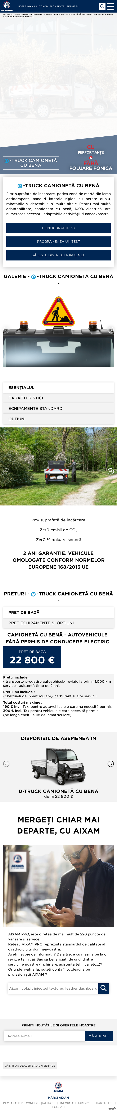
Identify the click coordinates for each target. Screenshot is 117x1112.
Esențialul (21, 387)
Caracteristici (25, 398)
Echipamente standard (35, 408)
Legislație (58, 1106)
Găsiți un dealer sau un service (30, 1065)
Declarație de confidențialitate (28, 1103)
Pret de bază (24, 612)
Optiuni (17, 419)
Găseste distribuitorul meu (58, 255)
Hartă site (104, 1103)
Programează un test (58, 242)
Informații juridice (75, 1103)
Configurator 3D (58, 228)
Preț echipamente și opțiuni (41, 623)
